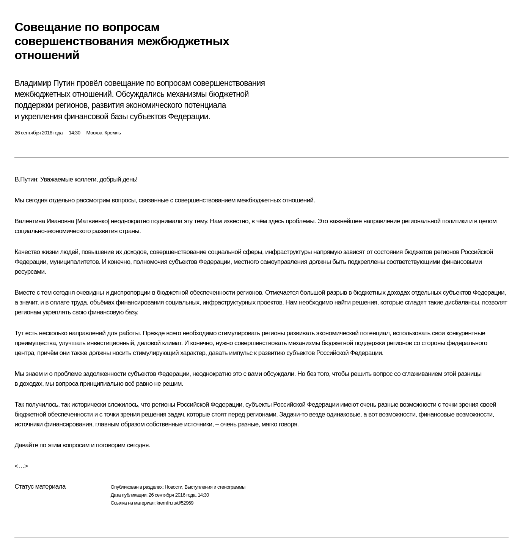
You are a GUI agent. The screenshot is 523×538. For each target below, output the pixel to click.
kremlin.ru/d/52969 (175, 503)
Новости (173, 487)
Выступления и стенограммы (214, 487)
